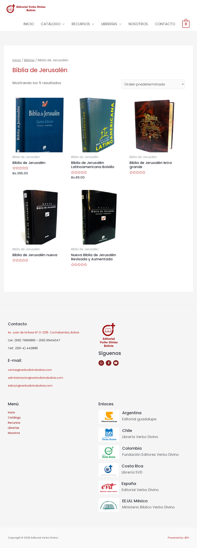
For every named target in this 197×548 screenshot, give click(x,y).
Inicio (16, 60)
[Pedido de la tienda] (153, 84)
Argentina (132, 413)
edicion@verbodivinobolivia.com (30, 386)
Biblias (29, 60)
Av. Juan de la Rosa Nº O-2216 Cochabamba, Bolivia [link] (43, 332)
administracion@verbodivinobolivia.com (35, 378)
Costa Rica (132, 466)
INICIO (29, 23)
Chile (127, 430)
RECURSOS (82, 23)
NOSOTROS (139, 23)
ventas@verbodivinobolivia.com (30, 370)
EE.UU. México (135, 501)
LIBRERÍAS (110, 23)
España (129, 483)
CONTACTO (166, 23)
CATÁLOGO (51, 23)
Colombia (132, 448)
